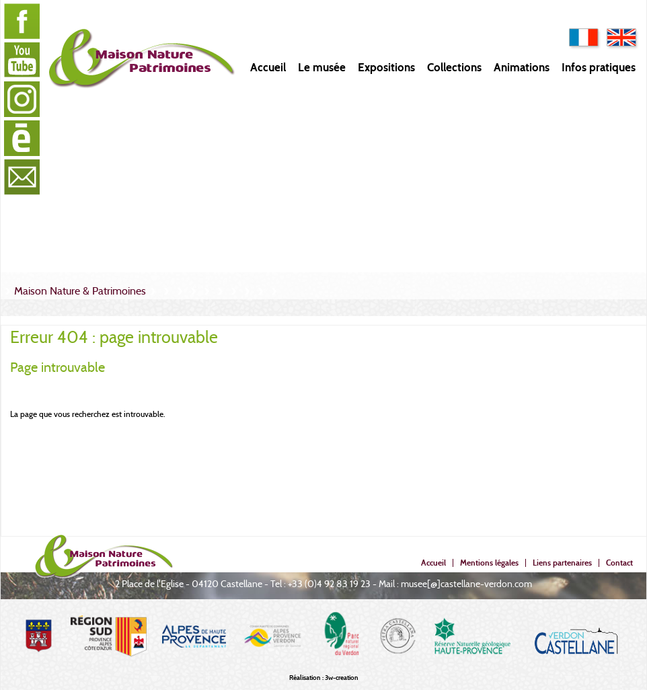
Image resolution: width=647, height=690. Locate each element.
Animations (521, 67)
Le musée (322, 67)
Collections (454, 67)
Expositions (386, 67)
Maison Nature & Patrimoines (80, 290)
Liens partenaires (562, 563)
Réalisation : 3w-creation (323, 677)
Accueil (268, 67)
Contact (619, 563)
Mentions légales (489, 563)
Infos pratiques (599, 67)
